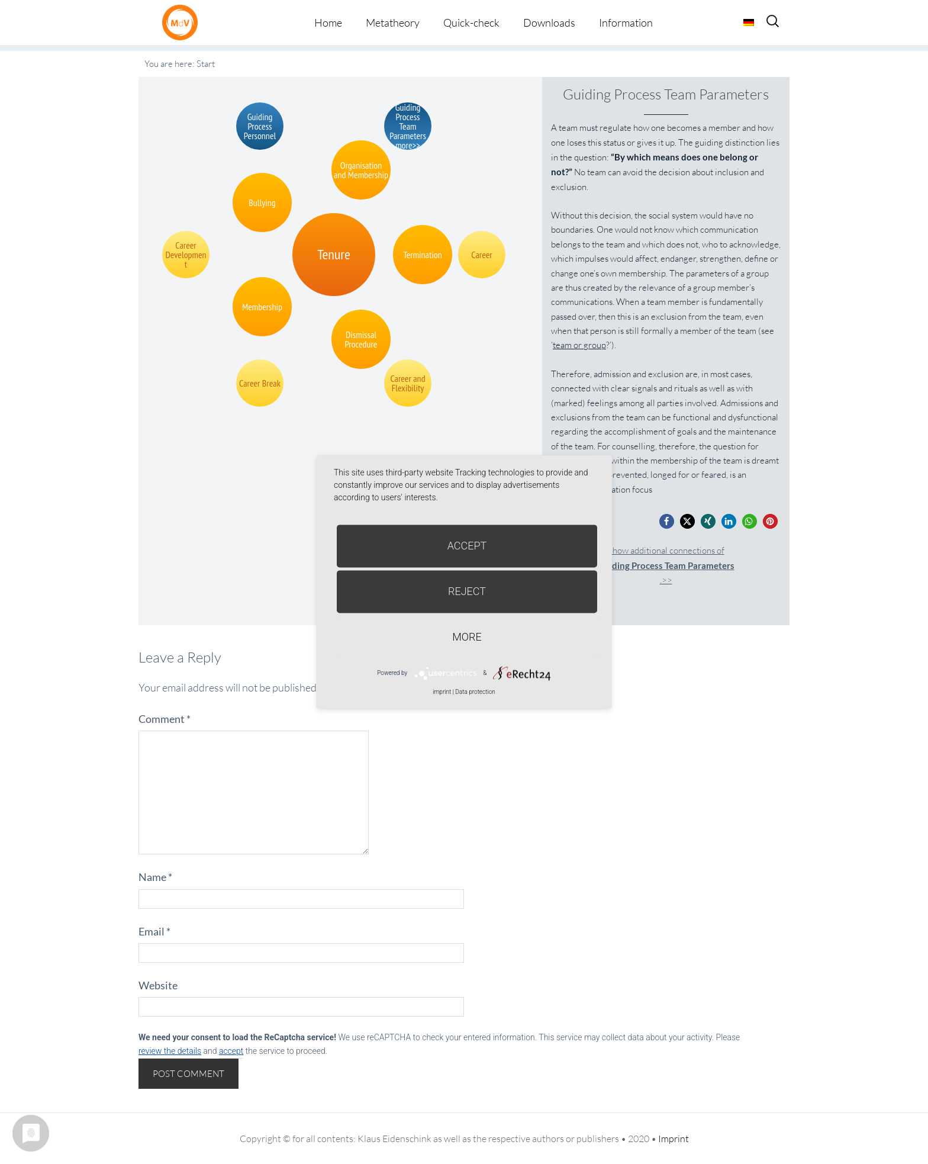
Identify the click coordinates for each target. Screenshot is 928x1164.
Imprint (673, 1138)
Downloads (549, 22)
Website (158, 985)
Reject (467, 591)
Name (155, 876)
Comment (164, 718)
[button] (666, 521)
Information (626, 22)
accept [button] (231, 1051)
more (466, 637)
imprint (442, 692)
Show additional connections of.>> (666, 565)
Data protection (475, 692)
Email (154, 931)
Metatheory (393, 22)
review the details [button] (169, 1051)
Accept (467, 545)
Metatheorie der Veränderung (182, 22)
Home (328, 22)
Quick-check (471, 22)
